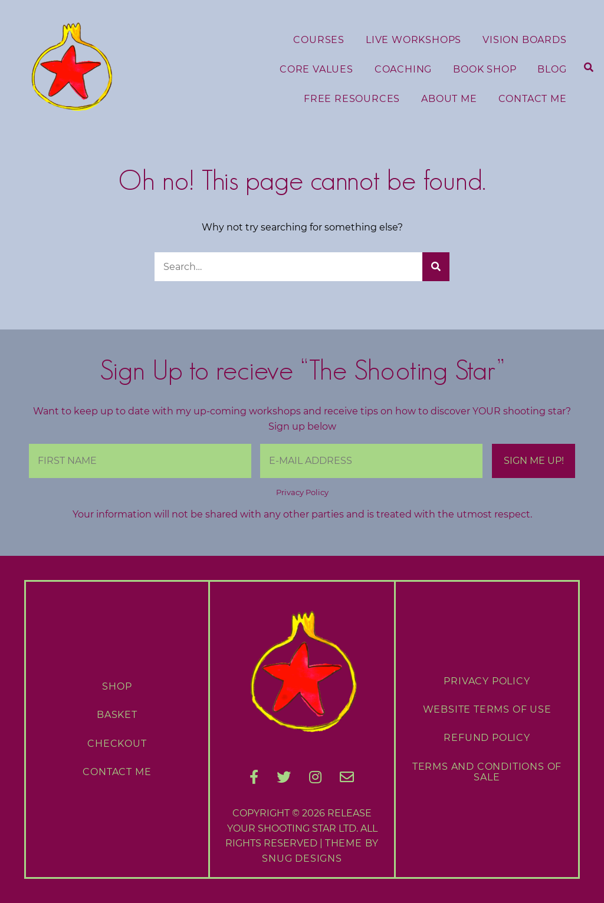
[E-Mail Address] (371, 461)
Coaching (403, 69)
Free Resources (352, 98)
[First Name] (140, 461)
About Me (449, 98)
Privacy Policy (302, 492)
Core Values (316, 69)
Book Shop (484, 69)
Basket (117, 714)
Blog (551, 69)
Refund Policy (487, 737)
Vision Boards (524, 39)
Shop (117, 686)
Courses (318, 39)
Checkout (116, 743)
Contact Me (532, 98)
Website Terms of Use (487, 709)
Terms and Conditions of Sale (487, 772)
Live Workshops (413, 39)
